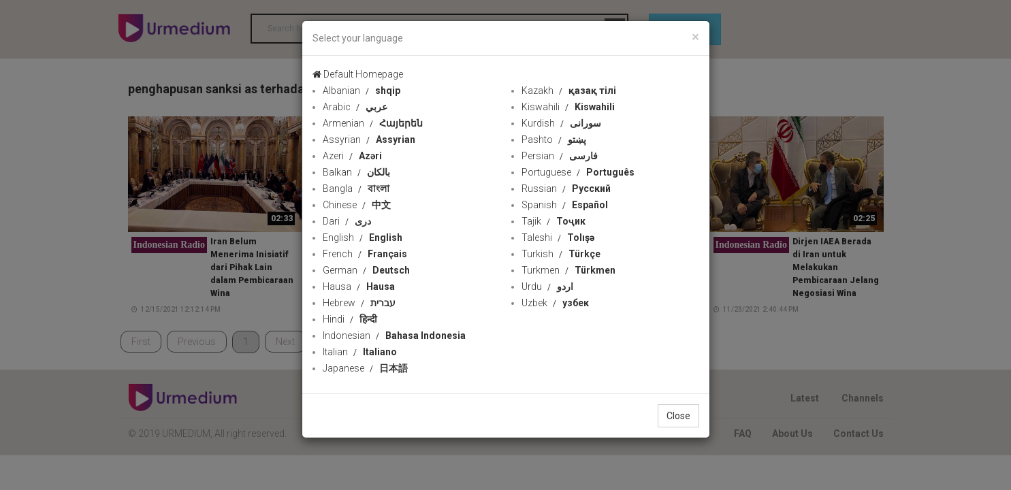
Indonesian (394, 335)
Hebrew (359, 302)
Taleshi (557, 237)
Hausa (359, 286)
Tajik (553, 221)
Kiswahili (568, 106)
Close (678, 415)
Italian (360, 351)
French (365, 253)
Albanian (361, 90)
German (366, 270)
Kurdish (561, 123)
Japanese (365, 368)
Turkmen (568, 270)
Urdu (547, 286)
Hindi (350, 319)
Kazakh (568, 90)
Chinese (357, 204)
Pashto (553, 139)
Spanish (564, 204)
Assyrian (369, 139)
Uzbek (555, 302)
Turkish (560, 253)
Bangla (356, 188)
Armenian (373, 123)
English (362, 237)
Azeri (352, 155)
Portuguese (578, 172)
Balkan (356, 172)
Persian (559, 155)
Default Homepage (357, 74)
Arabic (355, 106)
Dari (347, 221)
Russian (566, 188)
